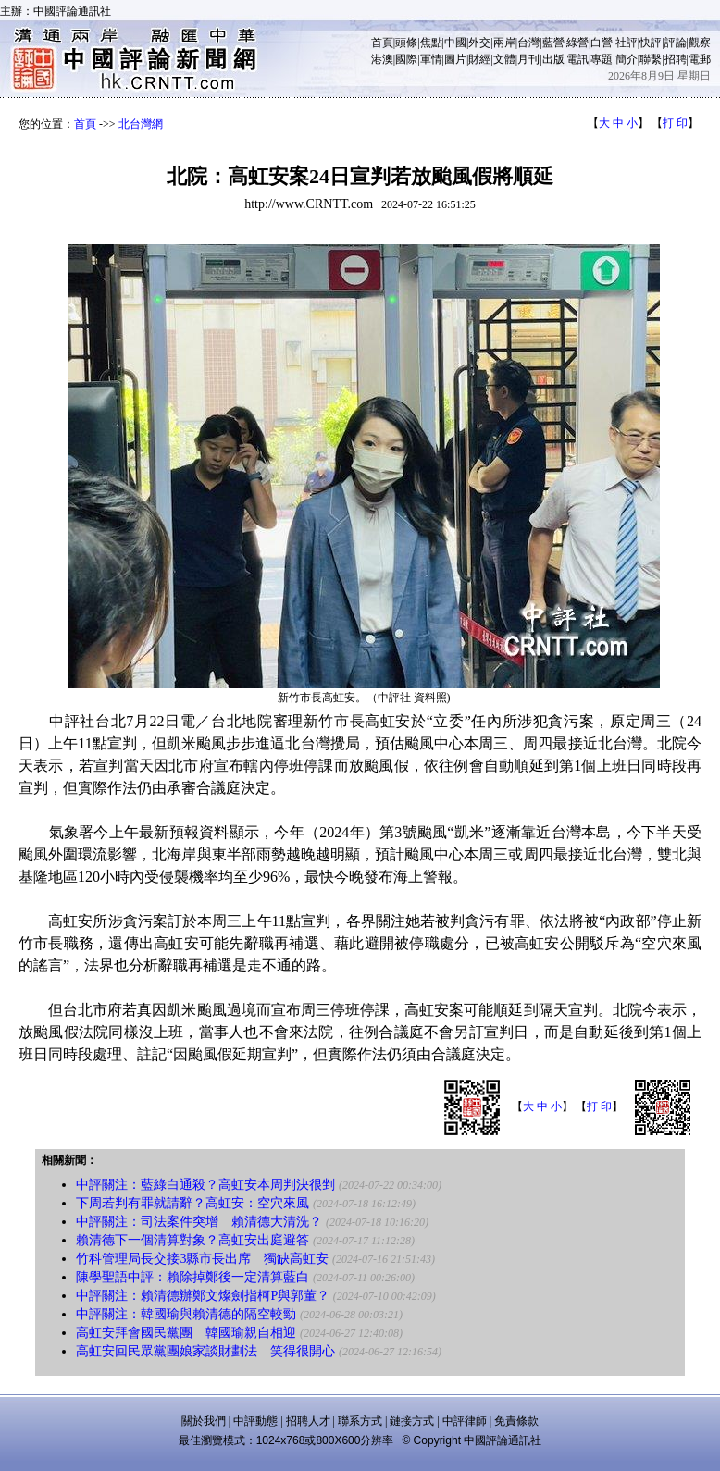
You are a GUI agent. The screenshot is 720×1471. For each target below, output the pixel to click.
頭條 (406, 42)
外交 (479, 42)
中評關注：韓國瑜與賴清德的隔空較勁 (186, 1314)
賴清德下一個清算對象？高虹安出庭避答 (192, 1240)
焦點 (431, 42)
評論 (675, 42)
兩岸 (504, 42)
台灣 (528, 42)
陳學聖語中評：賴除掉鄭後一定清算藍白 (192, 1277)
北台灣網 (140, 123)
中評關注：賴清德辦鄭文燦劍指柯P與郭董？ (202, 1296)
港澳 (382, 59)
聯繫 (650, 59)
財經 (479, 59)
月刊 (528, 59)
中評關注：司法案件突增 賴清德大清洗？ (199, 1222)
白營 (601, 42)
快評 (650, 42)
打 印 (675, 123)
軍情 (431, 59)
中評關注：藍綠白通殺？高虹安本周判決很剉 (205, 1185)
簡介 (626, 59)
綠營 (577, 42)
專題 (601, 59)
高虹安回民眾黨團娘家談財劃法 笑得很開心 (205, 1351)
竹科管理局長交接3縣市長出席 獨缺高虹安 (202, 1259)
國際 (406, 59)
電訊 (577, 59)
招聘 (675, 59)
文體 (504, 59)
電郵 (700, 59)
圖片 (455, 59)
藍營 (553, 42)
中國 (455, 42)
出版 (553, 59)
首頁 (382, 42)
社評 (626, 42)
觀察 (700, 42)
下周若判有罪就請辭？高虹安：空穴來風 (192, 1203)
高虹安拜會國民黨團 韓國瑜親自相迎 (186, 1333)
